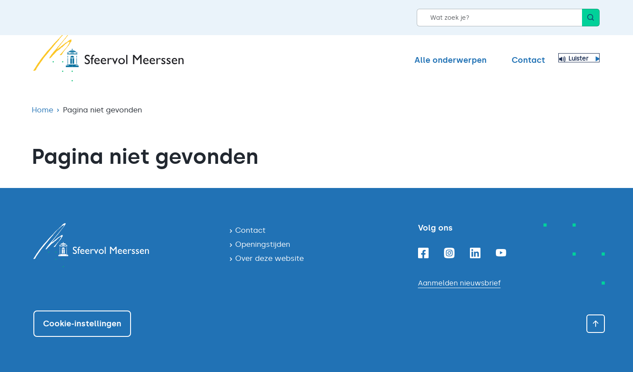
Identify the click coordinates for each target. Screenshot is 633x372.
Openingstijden (262, 244)
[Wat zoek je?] (499, 17)
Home (42, 109)
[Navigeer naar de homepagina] (124, 245)
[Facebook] (423, 253)
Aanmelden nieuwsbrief (459, 283)
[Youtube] (501, 252)
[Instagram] (449, 253)
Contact (528, 60)
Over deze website (269, 258)
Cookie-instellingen (82, 324)
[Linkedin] (475, 253)
